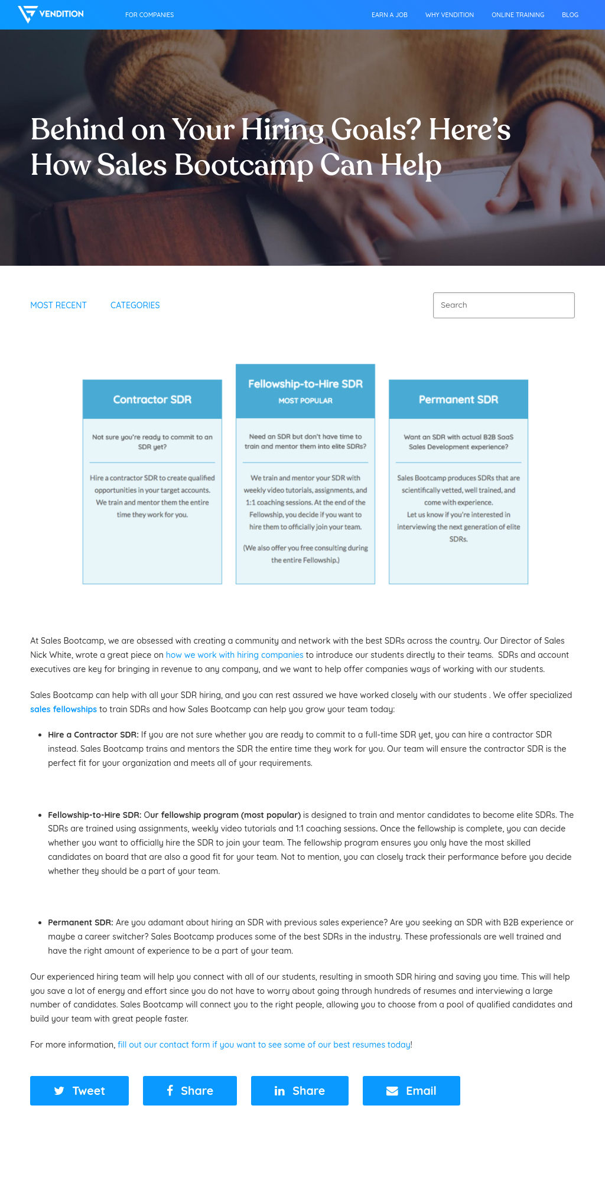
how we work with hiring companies (235, 655)
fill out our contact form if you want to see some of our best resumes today (264, 1044)
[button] (79, 1091)
